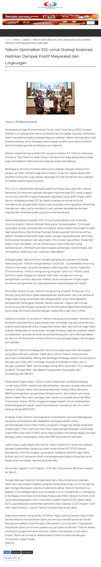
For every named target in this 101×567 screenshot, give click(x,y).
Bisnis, (40, 69)
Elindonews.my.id (26, 121)
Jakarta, (47, 69)
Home (8, 39)
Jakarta (26, 39)
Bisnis (17, 39)
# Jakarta (27, 551)
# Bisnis (16, 551)
